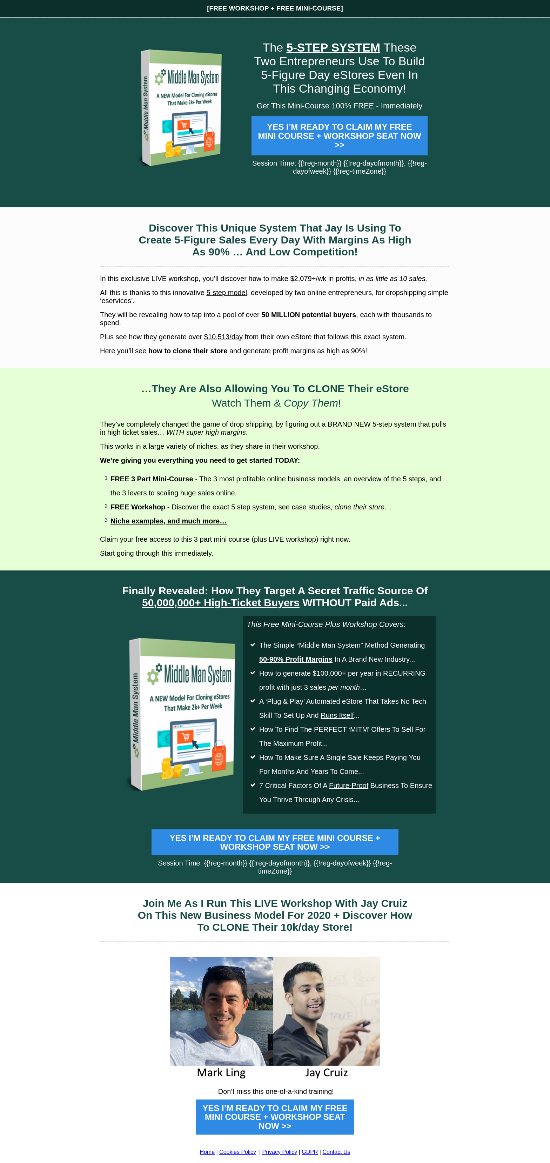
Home (207, 1152)
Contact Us (336, 1152)
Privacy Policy (279, 1152)
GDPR (310, 1152)
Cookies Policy (237, 1152)
